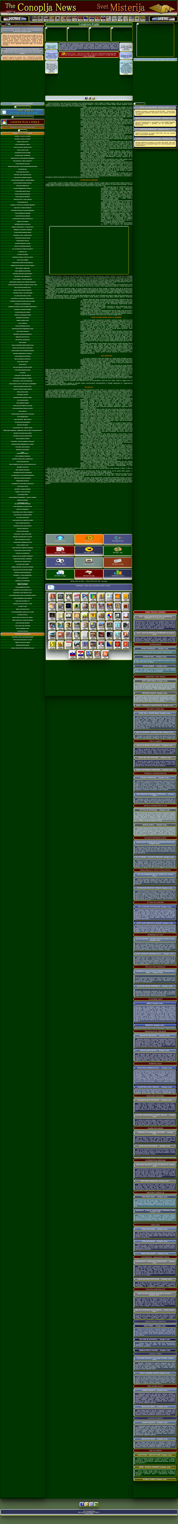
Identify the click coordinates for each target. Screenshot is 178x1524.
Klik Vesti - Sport (60, 562)
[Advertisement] (22, 81)
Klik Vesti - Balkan (60, 550)
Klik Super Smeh (89, 550)
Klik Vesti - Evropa (60, 573)
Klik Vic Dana (89, 538)
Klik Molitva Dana (60, 538)
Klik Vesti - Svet (117, 550)
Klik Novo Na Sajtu (89, 573)
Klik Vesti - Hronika (118, 562)
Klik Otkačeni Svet (117, 538)
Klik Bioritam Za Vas (118, 573)
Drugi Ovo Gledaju (89, 562)
